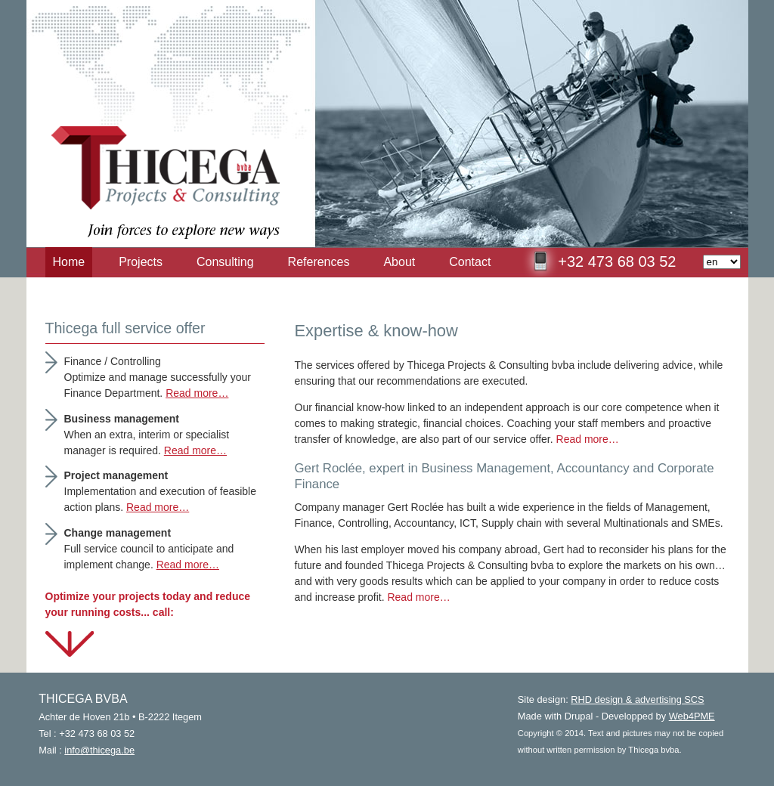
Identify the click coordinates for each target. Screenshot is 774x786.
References (319, 261)
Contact (470, 261)
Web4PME (692, 716)
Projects (141, 261)
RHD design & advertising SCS (637, 699)
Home (69, 261)
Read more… (587, 439)
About (399, 261)
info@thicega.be (99, 750)
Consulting (225, 261)
